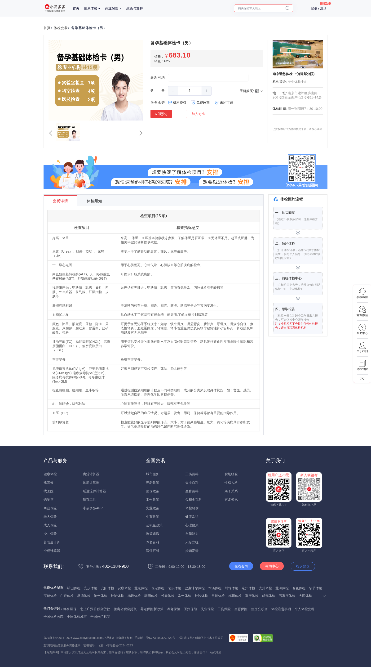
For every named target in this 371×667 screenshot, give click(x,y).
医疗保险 (190, 609)
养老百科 (152, 542)
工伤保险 (224, 609)
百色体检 (298, 588)
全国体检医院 (53, 616)
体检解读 (192, 508)
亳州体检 (248, 588)
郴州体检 (235, 596)
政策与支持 (134, 8)
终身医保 (70, 609)
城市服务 (152, 474)
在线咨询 (241, 566)
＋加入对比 (196, 114)
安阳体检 (107, 588)
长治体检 (117, 596)
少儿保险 (50, 534)
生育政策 (152, 517)
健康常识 (192, 517)
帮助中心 (271, 566)
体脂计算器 (91, 482)
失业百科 (192, 482)
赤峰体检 (134, 596)
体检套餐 (61, 28)
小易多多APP (93, 508)
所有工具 (89, 499)
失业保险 (207, 609)
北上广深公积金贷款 (95, 609)
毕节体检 (315, 588)
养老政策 (152, 482)
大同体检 (305, 596)
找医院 (48, 491)
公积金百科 (193, 499)
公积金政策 (154, 525)
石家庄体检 (287, 596)
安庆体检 (90, 588)
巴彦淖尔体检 (195, 588)
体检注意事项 (281, 609)
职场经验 (231, 474)
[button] (51, 133)
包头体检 (174, 588)
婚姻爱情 (192, 551)
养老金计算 (52, 542)
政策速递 (152, 534)
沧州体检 (100, 596)
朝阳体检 (151, 596)
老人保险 (50, 517)
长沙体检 (201, 596)
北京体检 (141, 588)
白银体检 (67, 596)
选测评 (48, 499)
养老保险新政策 (151, 609)
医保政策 (152, 491)
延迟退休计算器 (94, 491)
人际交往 (192, 542)
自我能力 (192, 534)
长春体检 (167, 596)
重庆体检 (251, 596)
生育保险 (240, 609)
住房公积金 (259, 609)
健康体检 (90, 8)
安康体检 (124, 588)
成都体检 (268, 596)
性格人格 (231, 482)
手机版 (138, 638)
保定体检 (157, 588)
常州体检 (184, 596)
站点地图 (215, 652)
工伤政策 (152, 499)
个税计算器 (52, 551)
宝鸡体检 (50, 596)
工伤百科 (192, 474)
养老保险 (173, 609)
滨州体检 (265, 588)
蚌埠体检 (231, 588)
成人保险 (50, 525)
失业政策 (152, 508)
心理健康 (192, 525)
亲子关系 (231, 491)
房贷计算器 (91, 474)
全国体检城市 (77, 616)
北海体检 (282, 588)
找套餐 (48, 482)
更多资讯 (231, 499)
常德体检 (218, 596)
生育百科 (192, 491)
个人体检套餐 (304, 609)
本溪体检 (214, 588)
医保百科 (152, 551)
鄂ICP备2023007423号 (160, 638)
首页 (76, 8)
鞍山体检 (73, 588)
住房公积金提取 (125, 609)
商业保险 (111, 8)
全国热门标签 (100, 616)
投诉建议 (302, 566)
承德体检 (83, 596)
